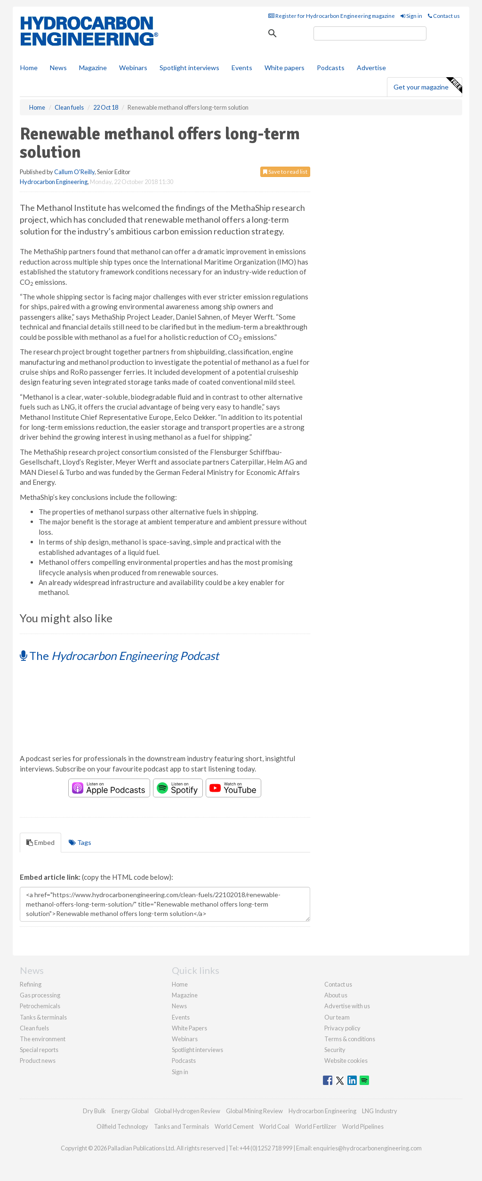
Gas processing (40, 995)
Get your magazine (428, 86)
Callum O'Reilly (74, 172)
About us (335, 995)
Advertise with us (347, 1006)
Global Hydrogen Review (187, 1111)
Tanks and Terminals (181, 1126)
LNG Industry (379, 1111)
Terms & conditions (349, 1039)
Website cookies (346, 1060)
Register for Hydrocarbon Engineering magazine (331, 16)
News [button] (58, 68)
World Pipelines (363, 1126)
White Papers (189, 1028)
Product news (38, 1060)
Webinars (133, 68)
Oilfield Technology (122, 1126)
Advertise (371, 68)
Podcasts (331, 68)
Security (334, 1049)
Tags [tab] (80, 842)
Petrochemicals (40, 1006)
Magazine (93, 68)
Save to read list (285, 171)
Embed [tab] (40, 842)
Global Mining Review (254, 1111)
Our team (337, 1017)
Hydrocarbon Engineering (54, 181)
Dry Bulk (94, 1111)
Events (242, 68)
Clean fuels (34, 1028)
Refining (30, 984)
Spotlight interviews (189, 68)
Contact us (444, 16)
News (179, 1006)
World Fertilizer (316, 1126)
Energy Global (130, 1111)
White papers (285, 68)
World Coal (274, 1126)
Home (29, 68)
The (119, 655)
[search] (369, 33)
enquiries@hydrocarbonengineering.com (367, 1148)
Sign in (411, 16)
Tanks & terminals (43, 1017)
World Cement (234, 1126)
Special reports (39, 1049)
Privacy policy (342, 1028)
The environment (42, 1039)
